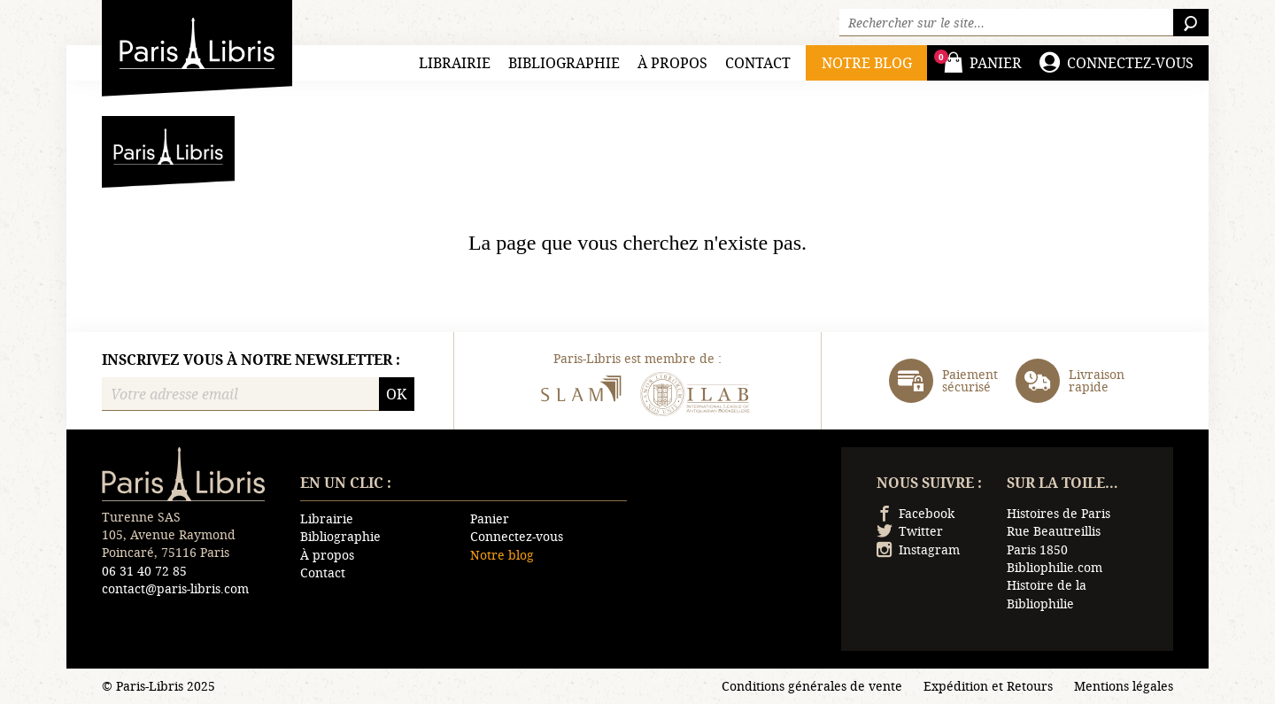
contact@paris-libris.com (175, 588)
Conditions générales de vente (812, 685)
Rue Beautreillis (1054, 530)
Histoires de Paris (1058, 513)
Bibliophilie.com (1054, 567)
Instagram (918, 549)
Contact (758, 62)
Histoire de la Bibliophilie (1046, 593)
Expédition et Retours (988, 685)
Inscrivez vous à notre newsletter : (251, 359)
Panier (489, 518)
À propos (672, 62)
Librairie (455, 62)
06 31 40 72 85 (144, 570)
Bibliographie (564, 62)
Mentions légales (1123, 685)
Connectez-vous (516, 536)
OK (396, 393)
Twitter (910, 530)
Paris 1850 (1037, 549)
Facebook (915, 513)
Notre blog (502, 554)
